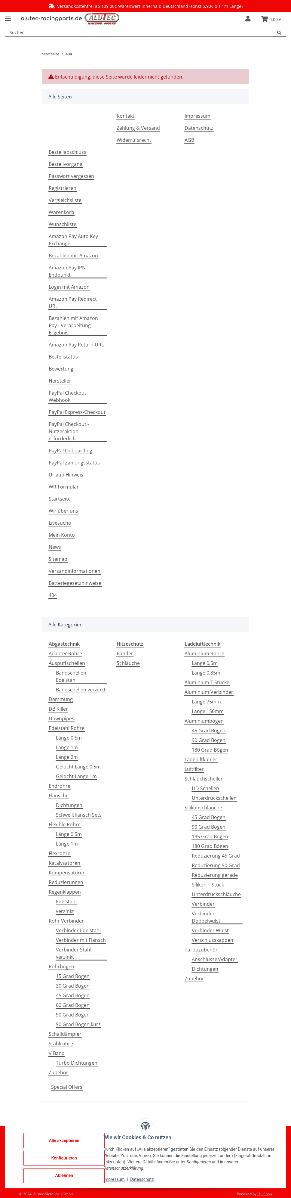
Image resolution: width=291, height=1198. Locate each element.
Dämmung (61, 699)
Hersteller (60, 380)
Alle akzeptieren (66, 1140)
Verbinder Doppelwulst (206, 917)
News (55, 547)
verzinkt (65, 911)
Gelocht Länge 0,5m (78, 766)
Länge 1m (67, 747)
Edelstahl (66, 901)
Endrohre (59, 786)
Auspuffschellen (67, 663)
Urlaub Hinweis (66, 474)
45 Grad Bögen (73, 995)
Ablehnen (66, 1175)
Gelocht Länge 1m (76, 776)
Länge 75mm (206, 701)
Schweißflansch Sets (79, 815)
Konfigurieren (66, 1158)
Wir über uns (63, 510)
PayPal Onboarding (70, 450)
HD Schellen (205, 788)
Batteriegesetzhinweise (75, 583)
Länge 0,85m (206, 672)
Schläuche (128, 663)
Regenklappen (65, 892)
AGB (189, 140)
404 (53, 595)
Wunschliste (62, 224)
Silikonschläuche (203, 807)
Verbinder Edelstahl (78, 930)
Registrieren (62, 188)
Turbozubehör (201, 949)
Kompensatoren (67, 872)
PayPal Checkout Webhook (67, 396)
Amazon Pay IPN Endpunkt (67, 271)
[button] (247, 19)
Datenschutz (199, 128)
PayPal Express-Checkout (77, 412)
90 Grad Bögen (73, 1014)
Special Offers (66, 1087)
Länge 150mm (208, 711)
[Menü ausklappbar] (8, 16)
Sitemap (58, 559)
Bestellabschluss (67, 152)
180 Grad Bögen (210, 749)
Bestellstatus (63, 356)
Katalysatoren (64, 863)
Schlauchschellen (204, 778)
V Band (57, 1053)
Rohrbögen (61, 966)
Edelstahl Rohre (66, 728)
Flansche (59, 795)
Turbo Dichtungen (76, 1063)
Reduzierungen (66, 882)
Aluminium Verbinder (209, 692)
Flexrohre (59, 853)
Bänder (125, 653)
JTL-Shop (264, 1193)
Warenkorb (61, 212)
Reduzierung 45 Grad (216, 855)
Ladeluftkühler (201, 759)
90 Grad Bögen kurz (78, 1024)
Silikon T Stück (208, 884)
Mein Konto (62, 535)
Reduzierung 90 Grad (216, 865)
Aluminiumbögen (204, 721)
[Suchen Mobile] (139, 32)
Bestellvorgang (65, 164)
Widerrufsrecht (134, 140)
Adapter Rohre (65, 653)
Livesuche (60, 523)
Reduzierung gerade (215, 875)
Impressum (197, 116)
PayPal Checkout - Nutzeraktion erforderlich (69, 431)
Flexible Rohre (65, 824)
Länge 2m (67, 757)
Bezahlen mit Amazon (73, 255)
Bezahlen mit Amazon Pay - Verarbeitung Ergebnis (73, 325)
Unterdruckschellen (214, 798)
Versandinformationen (74, 571)
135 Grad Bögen (210, 836)
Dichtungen (69, 805)
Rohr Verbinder (66, 920)
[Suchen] (279, 32)
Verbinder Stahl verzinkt (73, 953)
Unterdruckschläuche (216, 894)
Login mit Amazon (69, 287)
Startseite (60, 498)
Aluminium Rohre (204, 653)
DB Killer (58, 709)
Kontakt (125, 116)
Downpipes (61, 718)
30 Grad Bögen (73, 985)
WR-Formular (64, 486)
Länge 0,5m (69, 737)
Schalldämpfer (65, 1034)
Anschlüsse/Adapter (214, 959)
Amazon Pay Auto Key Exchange (73, 240)
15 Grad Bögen (73, 976)
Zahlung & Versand (138, 128)
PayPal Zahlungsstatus (74, 462)
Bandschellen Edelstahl (71, 676)
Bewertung (61, 368)
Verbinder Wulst (210, 930)
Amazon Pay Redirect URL (73, 302)
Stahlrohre (61, 1043)
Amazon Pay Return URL (76, 344)
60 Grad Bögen (73, 1005)
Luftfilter (194, 769)
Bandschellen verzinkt (81, 689)
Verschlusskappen (212, 940)
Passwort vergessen (71, 176)
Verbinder (203, 904)
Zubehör (58, 1072)
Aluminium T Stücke (207, 682)
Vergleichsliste (65, 200)
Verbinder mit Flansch (81, 940)
